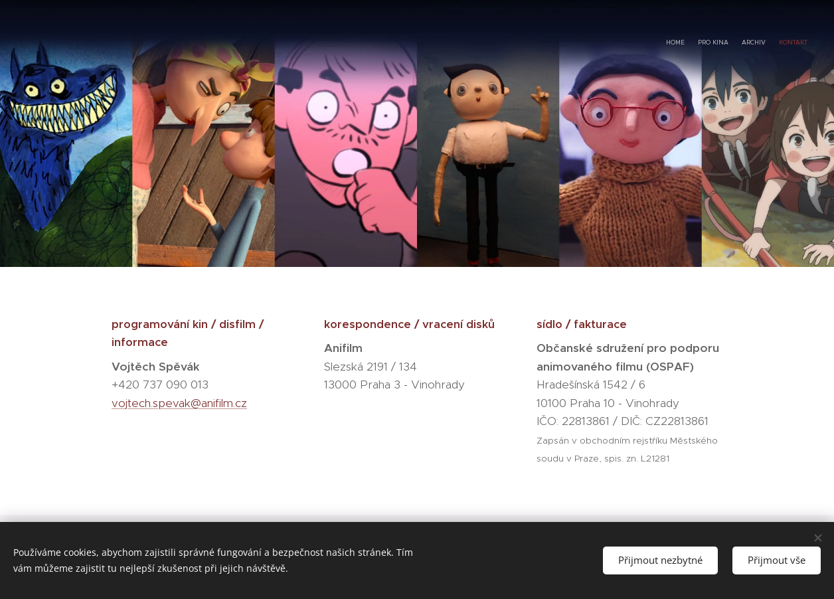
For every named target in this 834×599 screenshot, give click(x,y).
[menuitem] (769, 43)
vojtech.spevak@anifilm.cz (179, 403)
